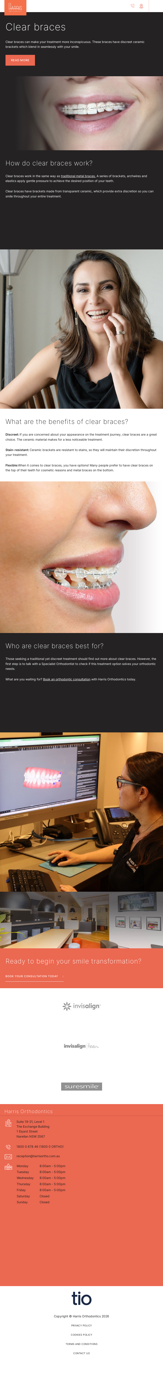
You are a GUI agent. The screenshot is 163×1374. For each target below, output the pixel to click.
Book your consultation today (31, 976)
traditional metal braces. (78, 176)
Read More (20, 60)
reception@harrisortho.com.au (38, 1156)
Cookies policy (81, 1334)
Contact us (81, 1353)
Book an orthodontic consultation (66, 679)
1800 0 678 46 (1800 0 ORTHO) (40, 1146)
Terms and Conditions (81, 1344)
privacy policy (81, 1325)
